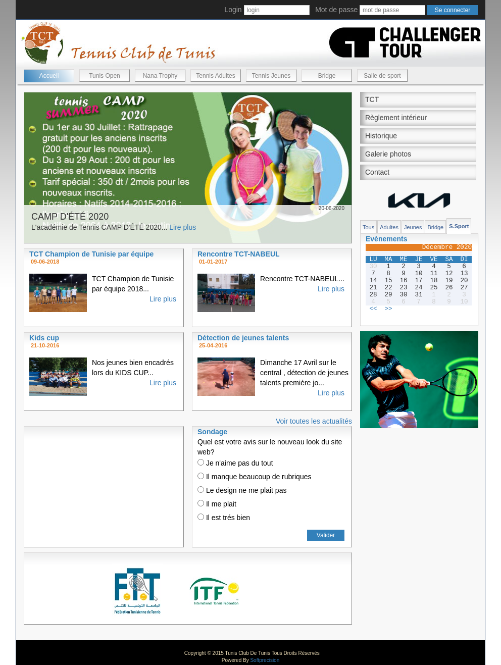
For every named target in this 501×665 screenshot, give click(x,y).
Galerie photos (388, 154)
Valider (326, 535)
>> (388, 309)
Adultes (389, 227)
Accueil (49, 75)
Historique (381, 136)
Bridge (327, 75)
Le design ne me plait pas (241, 490)
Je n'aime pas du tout (235, 463)
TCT (372, 99)
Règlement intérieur (396, 118)
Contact (377, 172)
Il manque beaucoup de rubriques (254, 477)
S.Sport (459, 226)
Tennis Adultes (215, 75)
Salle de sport (382, 75)
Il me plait (216, 504)
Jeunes (413, 227)
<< (373, 309)
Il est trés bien (223, 518)
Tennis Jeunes (271, 75)
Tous (368, 227)
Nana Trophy (160, 75)
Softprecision (264, 660)
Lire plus (182, 227)
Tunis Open (104, 75)
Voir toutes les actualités (314, 421)
